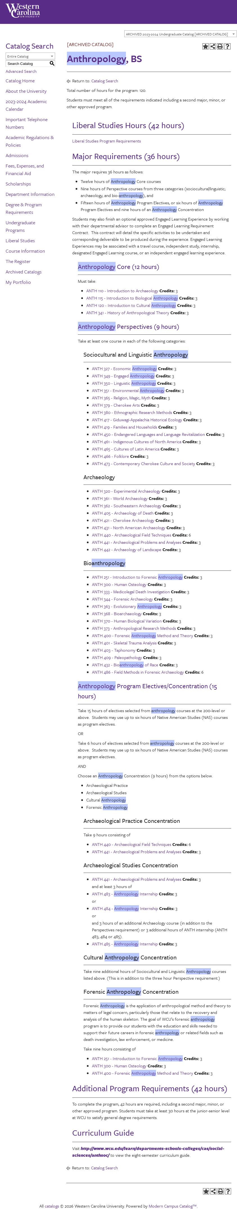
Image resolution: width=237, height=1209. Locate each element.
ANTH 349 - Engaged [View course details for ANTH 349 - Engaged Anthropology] (123, 376)
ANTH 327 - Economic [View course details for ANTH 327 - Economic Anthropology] (124, 368)
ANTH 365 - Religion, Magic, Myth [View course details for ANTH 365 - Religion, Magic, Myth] (121, 398)
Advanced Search (21, 71)
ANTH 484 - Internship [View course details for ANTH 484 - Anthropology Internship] (125, 908)
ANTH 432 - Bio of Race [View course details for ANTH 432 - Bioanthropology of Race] (125, 665)
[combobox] (180, 33)
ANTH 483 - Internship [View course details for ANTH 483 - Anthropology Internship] (125, 894)
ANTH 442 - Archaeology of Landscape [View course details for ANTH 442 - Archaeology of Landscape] (126, 549)
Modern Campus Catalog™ (173, 1206)
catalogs (52, 1206)
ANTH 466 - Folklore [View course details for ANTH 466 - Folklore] (110, 456)
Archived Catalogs (24, 271)
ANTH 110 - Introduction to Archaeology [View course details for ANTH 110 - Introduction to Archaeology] (122, 290)
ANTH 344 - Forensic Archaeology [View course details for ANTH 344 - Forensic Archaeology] (122, 599)
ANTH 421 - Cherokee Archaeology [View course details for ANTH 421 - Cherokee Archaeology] (123, 520)
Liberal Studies (20, 240)
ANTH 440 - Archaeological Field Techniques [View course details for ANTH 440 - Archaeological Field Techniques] (131, 535)
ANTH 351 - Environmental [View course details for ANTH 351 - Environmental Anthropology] (128, 390)
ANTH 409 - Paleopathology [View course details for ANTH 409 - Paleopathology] (117, 657)
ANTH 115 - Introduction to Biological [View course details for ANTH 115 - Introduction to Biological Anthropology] (132, 298)
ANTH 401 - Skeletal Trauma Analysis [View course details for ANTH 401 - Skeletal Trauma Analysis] (124, 643)
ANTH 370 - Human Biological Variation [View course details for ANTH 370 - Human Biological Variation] (127, 621)
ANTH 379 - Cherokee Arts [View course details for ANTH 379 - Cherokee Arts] (116, 405)
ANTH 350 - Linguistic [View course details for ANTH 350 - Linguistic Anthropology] (124, 383)
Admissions (17, 155)
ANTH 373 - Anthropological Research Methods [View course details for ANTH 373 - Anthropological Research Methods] (134, 628)
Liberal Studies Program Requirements (106, 141)
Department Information (30, 194)
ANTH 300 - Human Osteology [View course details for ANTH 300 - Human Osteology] (119, 584)
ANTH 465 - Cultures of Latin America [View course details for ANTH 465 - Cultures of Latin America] (125, 449)
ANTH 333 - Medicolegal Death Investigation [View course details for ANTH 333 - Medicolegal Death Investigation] (131, 591)
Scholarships (18, 183)
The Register (18, 261)
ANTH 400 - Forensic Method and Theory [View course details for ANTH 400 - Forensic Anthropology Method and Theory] (142, 635)
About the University (26, 90)
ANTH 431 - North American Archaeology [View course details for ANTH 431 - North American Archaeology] (128, 527)
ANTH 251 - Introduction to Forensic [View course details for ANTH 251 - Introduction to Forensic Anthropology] (137, 577)
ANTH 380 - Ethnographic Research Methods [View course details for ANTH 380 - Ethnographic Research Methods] (132, 412)
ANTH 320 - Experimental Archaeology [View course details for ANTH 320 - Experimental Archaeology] (126, 491)
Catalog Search (104, 81)
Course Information (25, 250)
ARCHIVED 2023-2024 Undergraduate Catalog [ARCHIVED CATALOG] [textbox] (177, 34)
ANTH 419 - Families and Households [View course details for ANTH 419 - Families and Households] (124, 427)
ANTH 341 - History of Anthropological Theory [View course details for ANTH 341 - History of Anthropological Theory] (127, 312)
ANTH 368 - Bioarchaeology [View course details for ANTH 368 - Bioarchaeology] (117, 613)
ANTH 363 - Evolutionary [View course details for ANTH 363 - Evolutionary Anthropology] (127, 606)
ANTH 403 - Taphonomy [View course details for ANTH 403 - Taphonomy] (114, 650)
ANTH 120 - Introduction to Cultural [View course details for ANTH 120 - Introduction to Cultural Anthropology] (131, 305)
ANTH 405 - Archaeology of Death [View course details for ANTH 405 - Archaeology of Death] (123, 513)
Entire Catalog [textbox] (17, 56)
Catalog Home (20, 80)
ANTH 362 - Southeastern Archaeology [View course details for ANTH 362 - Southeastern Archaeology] (126, 505)
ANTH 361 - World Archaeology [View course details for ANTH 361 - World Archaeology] (120, 498)
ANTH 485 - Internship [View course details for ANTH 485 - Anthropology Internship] (125, 944)
